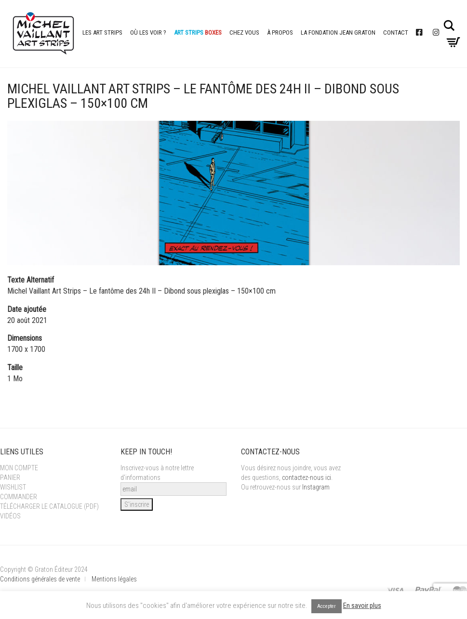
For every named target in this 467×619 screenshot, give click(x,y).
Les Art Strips (102, 32)
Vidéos (10, 516)
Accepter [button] (326, 606)
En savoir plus (362, 605)
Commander (18, 497)
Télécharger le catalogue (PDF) (49, 506)
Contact (395, 32)
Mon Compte (19, 468)
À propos (280, 32)
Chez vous (244, 32)
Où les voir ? (148, 32)
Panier (10, 477)
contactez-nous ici (306, 477)
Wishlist (13, 487)
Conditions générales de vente (40, 579)
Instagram (316, 487)
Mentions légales (114, 579)
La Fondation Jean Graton (338, 32)
